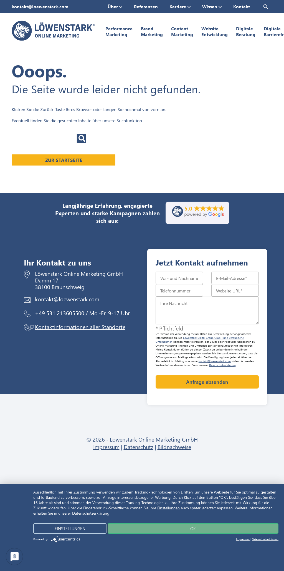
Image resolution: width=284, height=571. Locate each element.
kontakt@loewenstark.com (40, 6)
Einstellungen (168, 507)
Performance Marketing (119, 31)
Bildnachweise (174, 446)
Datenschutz (138, 446)
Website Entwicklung (214, 31)
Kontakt (241, 6)
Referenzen (146, 6)
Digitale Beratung (245, 31)
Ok (193, 528)
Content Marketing (182, 31)
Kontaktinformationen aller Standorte (80, 326)
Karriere (177, 6)
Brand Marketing (152, 31)
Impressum (106, 446)
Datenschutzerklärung (222, 365)
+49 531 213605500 (59, 313)
